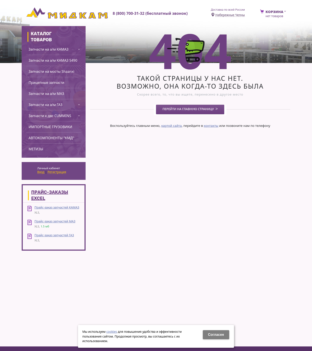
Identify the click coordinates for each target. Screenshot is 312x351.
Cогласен (216, 334)
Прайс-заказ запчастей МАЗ (54, 221)
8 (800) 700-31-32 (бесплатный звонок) (150, 13)
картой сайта (171, 125)
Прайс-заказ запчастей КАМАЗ (56, 207)
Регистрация (57, 172)
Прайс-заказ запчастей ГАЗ (54, 235)
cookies (111, 331)
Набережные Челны (230, 15)
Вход (40, 172)
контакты (211, 125)
